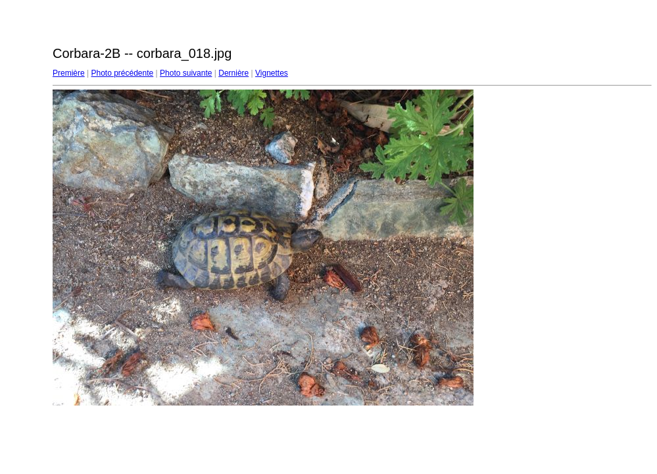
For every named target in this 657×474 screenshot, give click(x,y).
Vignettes (271, 73)
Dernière (233, 73)
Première (69, 73)
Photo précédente (122, 73)
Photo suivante (186, 73)
